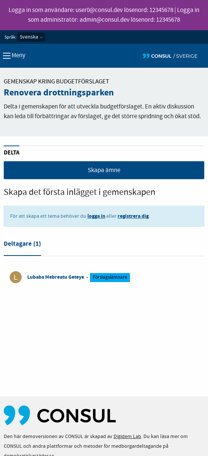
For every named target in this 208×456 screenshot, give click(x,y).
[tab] (22, 245)
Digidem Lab (127, 436)
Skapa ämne (104, 170)
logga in (96, 216)
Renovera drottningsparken (59, 93)
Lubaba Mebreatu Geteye (55, 277)
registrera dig (133, 216)
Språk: (10, 37)
